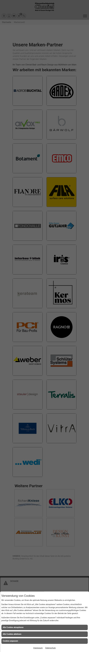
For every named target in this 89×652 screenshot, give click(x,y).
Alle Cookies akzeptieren (13, 627)
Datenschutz (50, 648)
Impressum (38, 648)
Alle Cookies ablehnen (12, 634)
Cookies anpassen (10, 641)
